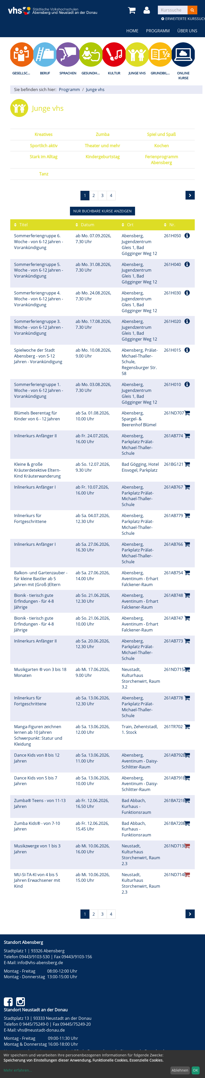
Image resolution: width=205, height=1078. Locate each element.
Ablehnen (180, 1070)
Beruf (45, 73)
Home (132, 31)
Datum (85, 225)
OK (195, 1070)
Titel (21, 225)
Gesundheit (91, 73)
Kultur (114, 73)
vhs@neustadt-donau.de (41, 1030)
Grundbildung (161, 73)
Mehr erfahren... (18, 1070)
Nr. (169, 225)
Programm (158, 31)
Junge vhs (137, 73)
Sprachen (67, 73)
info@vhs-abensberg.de (40, 962)
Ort (128, 225)
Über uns (187, 31)
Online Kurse (183, 75)
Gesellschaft (22, 73)
